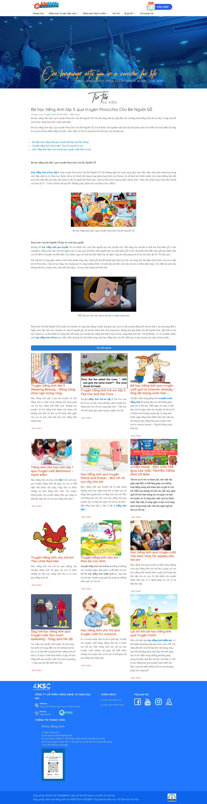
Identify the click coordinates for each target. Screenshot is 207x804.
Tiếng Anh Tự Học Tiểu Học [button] (62, 13)
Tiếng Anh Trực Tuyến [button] (94, 13)
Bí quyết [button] (129, 13)
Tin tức (116, 13)
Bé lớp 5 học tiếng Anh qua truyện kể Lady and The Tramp (60, 142)
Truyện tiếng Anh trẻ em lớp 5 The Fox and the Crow (57, 145)
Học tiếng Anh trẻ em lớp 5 (45, 172)
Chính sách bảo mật (112, 700)
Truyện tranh (50, 114)
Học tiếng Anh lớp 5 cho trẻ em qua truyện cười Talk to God (61, 149)
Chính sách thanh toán (113, 705)
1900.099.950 (45, 714)
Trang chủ (38, 13)
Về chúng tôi (147, 13)
